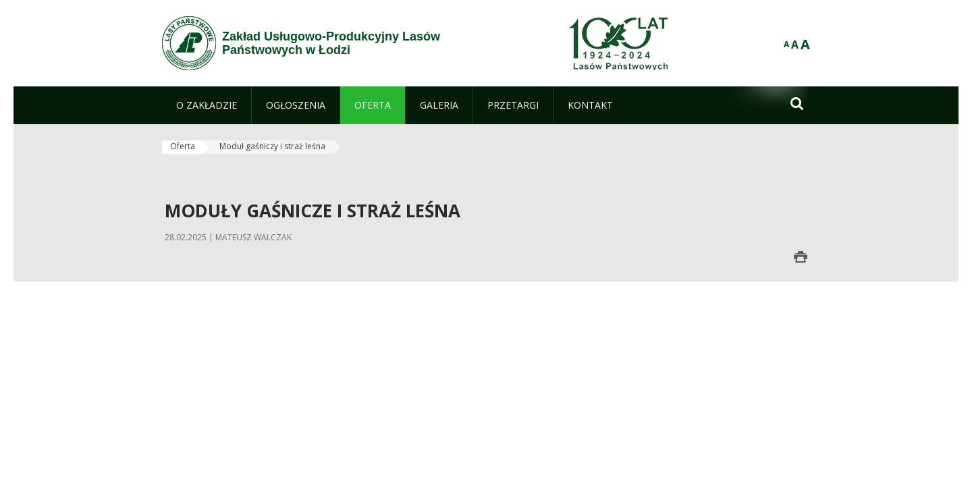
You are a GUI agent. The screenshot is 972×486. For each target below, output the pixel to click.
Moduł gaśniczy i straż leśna (272, 146)
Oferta (182, 146)
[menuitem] (206, 105)
